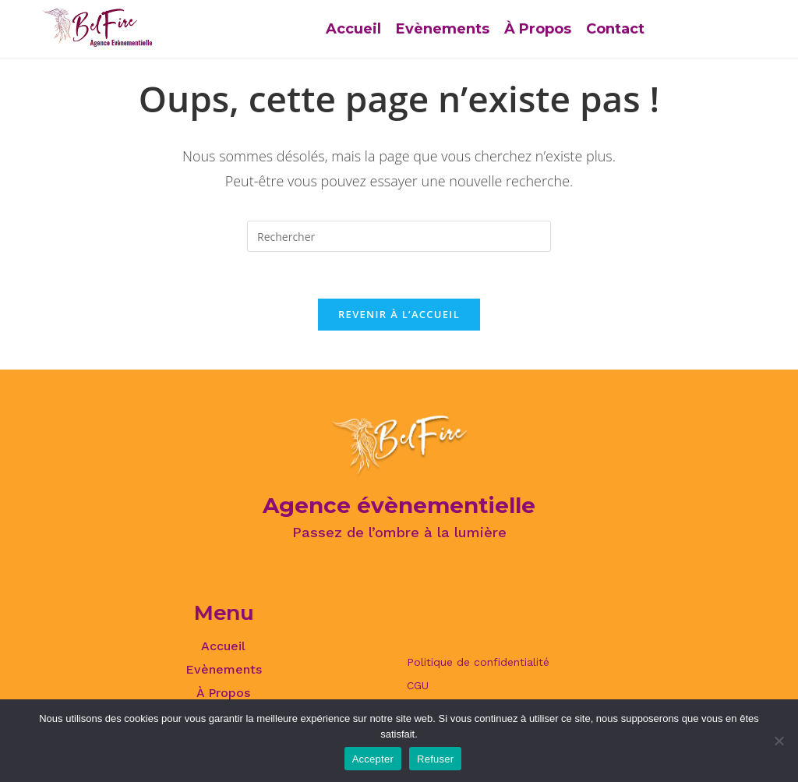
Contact (615, 29)
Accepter (373, 759)
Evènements (442, 29)
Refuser (435, 759)
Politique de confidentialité (478, 662)
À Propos (537, 29)
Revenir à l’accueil (399, 314)
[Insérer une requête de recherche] (399, 236)
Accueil (353, 29)
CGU (418, 685)
